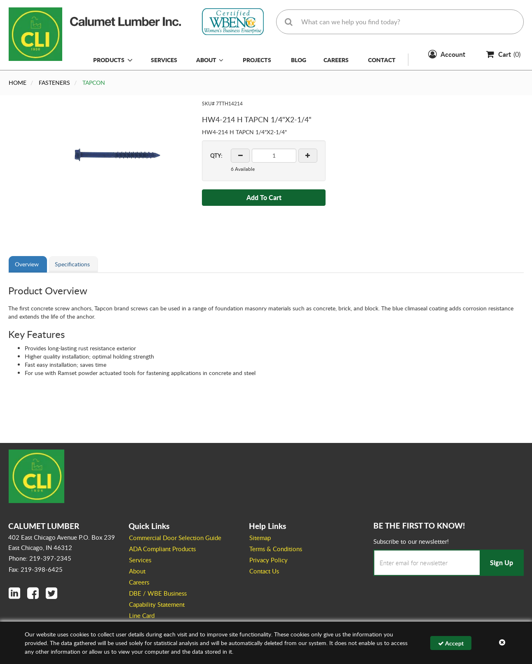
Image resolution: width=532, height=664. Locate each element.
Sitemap (260, 538)
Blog (298, 60)
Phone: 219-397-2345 (40, 558)
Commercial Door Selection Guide (175, 538)
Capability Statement (157, 604)
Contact (382, 60)
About (209, 60)
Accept (451, 643)
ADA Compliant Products (162, 549)
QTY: (216, 155)
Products (108, 60)
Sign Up (501, 562)
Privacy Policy (268, 560)
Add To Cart (263, 197)
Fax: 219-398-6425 (36, 569)
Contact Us (264, 571)
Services (164, 60)
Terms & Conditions (275, 549)
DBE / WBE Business (158, 593)
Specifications (72, 264)
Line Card (142, 615)
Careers (336, 60)
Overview (27, 264)
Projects (257, 60)
